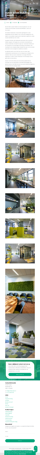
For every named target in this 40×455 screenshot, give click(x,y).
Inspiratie (7, 415)
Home (6, 397)
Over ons (7, 405)
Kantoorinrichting (9, 416)
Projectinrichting (9, 398)
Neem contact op (20, 374)
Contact (18, 1)
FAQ (11, 1)
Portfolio (7, 400)
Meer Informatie (22, 453)
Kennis (15, 1)
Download (27, 1)
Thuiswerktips (8, 420)
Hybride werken (8, 418)
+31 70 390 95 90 (10, 392)
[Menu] (35, 3)
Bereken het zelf (9, 402)
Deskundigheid (8, 413)
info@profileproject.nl (11, 390)
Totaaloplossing (8, 411)
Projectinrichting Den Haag (11, 421)
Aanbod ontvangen (9, 407)
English (22, 1)
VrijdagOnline (26, 450)
